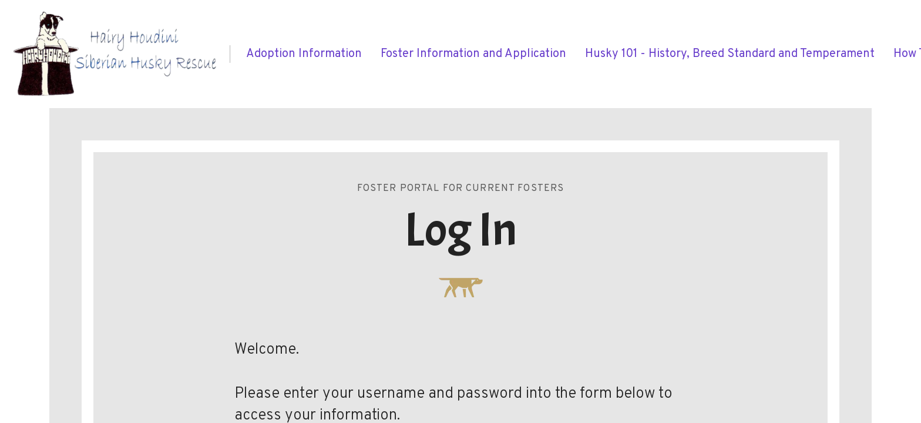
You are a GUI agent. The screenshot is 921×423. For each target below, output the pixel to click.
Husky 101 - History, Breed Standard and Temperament (730, 54)
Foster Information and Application (473, 54)
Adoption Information (304, 54)
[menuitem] (304, 54)
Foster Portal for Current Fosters (460, 188)
